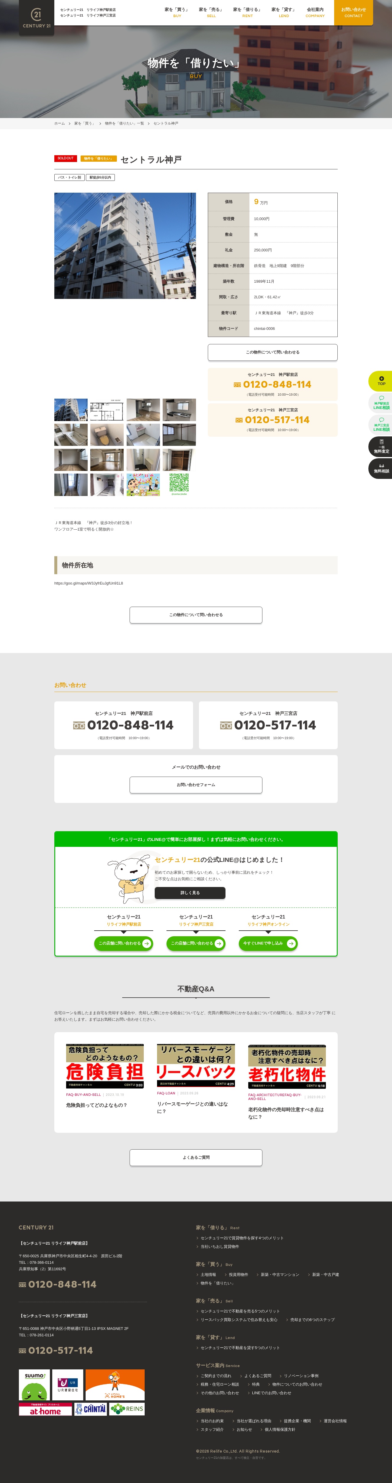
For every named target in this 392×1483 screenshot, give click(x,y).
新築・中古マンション (280, 1274)
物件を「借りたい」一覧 (124, 123)
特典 (256, 1384)
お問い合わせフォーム (196, 785)
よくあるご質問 (196, 1157)
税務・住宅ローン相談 (220, 1384)
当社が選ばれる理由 (254, 1421)
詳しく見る (190, 893)
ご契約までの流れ (216, 1376)
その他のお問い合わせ (220, 1393)
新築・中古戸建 (325, 1274)
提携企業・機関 (297, 1421)
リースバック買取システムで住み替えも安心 (239, 1319)
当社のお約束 (212, 1421)
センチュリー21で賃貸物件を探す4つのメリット (242, 1238)
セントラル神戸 (165, 123)
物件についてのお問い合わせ (297, 1384)
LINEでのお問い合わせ (271, 1393)
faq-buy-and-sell (83, 1094)
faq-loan (166, 1093)
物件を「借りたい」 (218, 1283)
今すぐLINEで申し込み (263, 943)
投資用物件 (238, 1274)
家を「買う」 (85, 123)
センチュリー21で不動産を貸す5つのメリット (240, 1347)
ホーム (59, 123)
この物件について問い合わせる (273, 352)
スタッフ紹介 (212, 1429)
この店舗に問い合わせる (120, 943)
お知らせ (244, 1429)
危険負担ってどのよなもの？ (97, 1105)
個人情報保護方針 (280, 1429)
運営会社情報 (335, 1421)
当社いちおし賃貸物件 (220, 1246)
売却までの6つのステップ (312, 1319)
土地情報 (208, 1274)
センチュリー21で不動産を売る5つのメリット (240, 1311)
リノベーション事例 (301, 1376)
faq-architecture (266, 1095)
